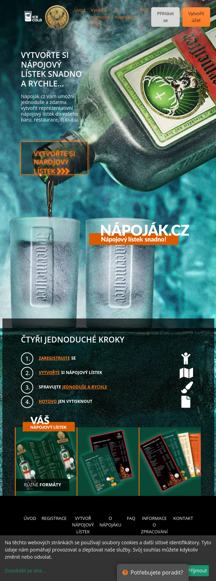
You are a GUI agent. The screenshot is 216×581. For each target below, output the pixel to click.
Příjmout (197, 570)
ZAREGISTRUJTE (54, 358)
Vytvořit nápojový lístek (100, 16)
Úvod (79, 10)
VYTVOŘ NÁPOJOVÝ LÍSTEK (83, 524)
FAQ (144, 10)
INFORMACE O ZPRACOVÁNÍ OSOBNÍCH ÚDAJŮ (154, 531)
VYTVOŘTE (49, 372)
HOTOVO (48, 401)
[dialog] (108, 558)
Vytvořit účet (196, 16)
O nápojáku (124, 13)
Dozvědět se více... (25, 570)
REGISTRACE (54, 518)
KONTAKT (183, 518)
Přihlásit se (165, 16)
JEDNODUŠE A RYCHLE (84, 387)
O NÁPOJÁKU (110, 521)
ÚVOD (30, 518)
